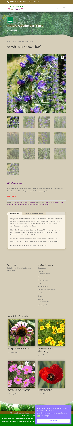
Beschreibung (14, 213)
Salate (40, 296)
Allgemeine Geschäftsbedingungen (20, 413)
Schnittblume (46, 205)
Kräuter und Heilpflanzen (27, 202)
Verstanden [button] (53, 421)
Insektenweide (37, 205)
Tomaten (41, 299)
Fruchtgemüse (43, 280)
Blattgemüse (42, 268)
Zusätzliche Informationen (34, 213)
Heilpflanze (28, 205)
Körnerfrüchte (43, 286)
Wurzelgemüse (43, 305)
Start (8, 41)
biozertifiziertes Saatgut (52, 202)
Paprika (40, 293)
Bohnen (40, 277)
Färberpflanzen (45, 274)
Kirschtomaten (44, 302)
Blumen (14, 41)
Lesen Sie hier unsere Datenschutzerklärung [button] (52, 413)
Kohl (39, 283)
